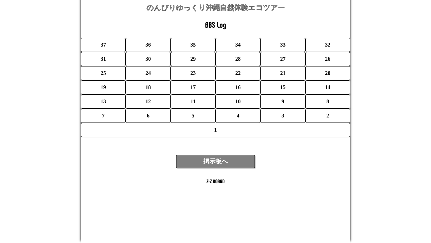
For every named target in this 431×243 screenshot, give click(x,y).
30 (148, 59)
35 (193, 45)
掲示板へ (215, 161)
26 (327, 59)
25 (103, 73)
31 (103, 59)
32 (327, 45)
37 (103, 45)
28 (238, 59)
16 (238, 87)
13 (103, 101)
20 (327, 73)
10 (238, 101)
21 (283, 73)
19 (103, 87)
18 (148, 87)
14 (327, 87)
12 (148, 101)
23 (193, 73)
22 (238, 73)
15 (283, 87)
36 (148, 45)
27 (283, 59)
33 (283, 45)
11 (193, 101)
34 (238, 45)
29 (193, 59)
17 (193, 87)
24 (148, 73)
